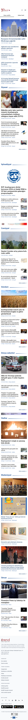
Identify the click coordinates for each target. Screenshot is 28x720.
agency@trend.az (5, 653)
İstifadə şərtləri (4, 685)
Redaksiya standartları (6, 675)
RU (16, 717)
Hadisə (4, 418)
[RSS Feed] (22, 700)
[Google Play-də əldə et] (19, 706)
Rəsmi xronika (4, 663)
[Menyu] (25, 10)
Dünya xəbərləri (8, 353)
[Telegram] (15, 700)
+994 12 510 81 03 (5, 652)
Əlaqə (2, 673)
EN (11, 717)
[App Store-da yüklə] (7, 706)
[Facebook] (5, 700)
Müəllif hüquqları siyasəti (7, 690)
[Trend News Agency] (5, 640)
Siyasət (4, 87)
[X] (9, 700)
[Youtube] (12, 700)
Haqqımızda (4, 669)
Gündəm (5, 287)
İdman (4, 578)
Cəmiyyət (5, 228)
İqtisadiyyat (6, 164)
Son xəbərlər (4, 661)
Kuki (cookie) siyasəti (6, 692)
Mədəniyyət (6, 475)
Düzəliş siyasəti (4, 677)
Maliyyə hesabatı (5, 680)
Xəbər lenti (21, 15)
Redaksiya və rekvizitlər (6, 671)
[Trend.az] (5, 10)
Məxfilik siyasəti (4, 688)
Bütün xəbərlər (22, 149)
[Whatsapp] (2, 700)
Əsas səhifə (7, 15)
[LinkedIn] (19, 700)
